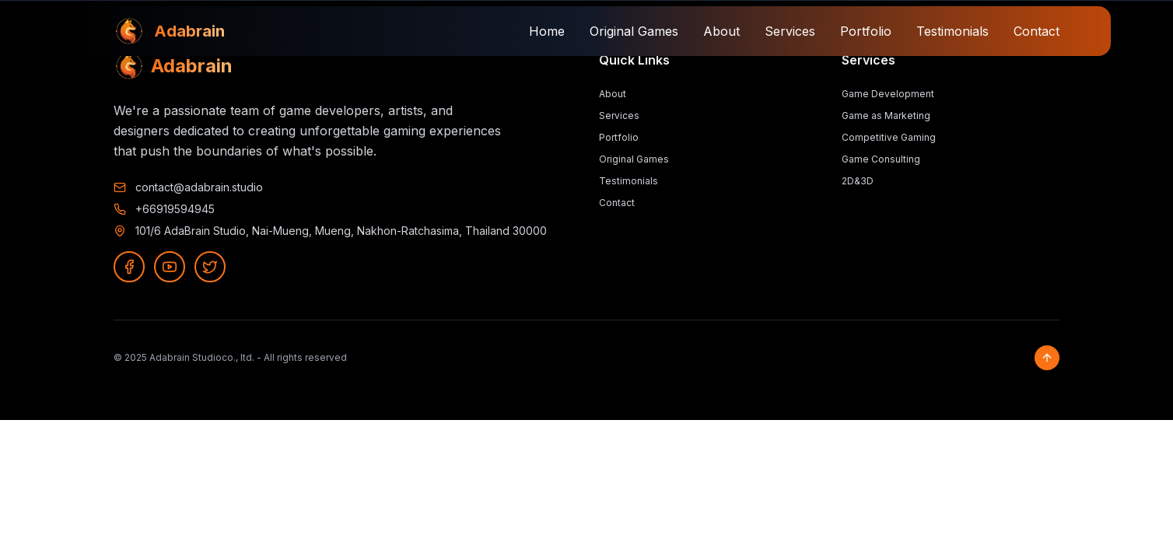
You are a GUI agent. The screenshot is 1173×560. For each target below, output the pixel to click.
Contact (1036, 31)
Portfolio (865, 31)
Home (547, 31)
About (721, 31)
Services (790, 31)
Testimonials (952, 31)
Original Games (634, 31)
